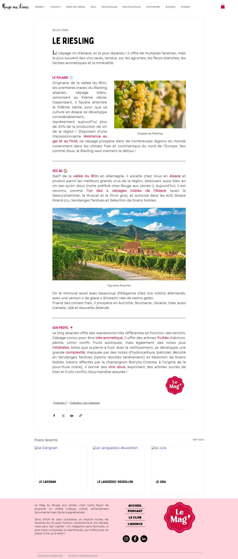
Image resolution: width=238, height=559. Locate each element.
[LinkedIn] (143, 538)
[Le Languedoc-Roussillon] (119, 461)
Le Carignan (47, 482)
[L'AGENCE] (135, 524)
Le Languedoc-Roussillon (115, 482)
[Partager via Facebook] (54, 415)
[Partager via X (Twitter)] (63, 415)
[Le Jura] (178, 461)
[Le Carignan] (61, 461)
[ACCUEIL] (135, 505)
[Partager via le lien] (80, 415)
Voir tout (198, 439)
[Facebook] (135, 538)
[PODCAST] (135, 511)
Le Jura (161, 482)
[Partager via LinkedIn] (72, 415)
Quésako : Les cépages (85, 403)
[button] (223, 6)
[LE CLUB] (135, 517)
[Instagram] (126, 538)
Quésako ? (60, 403)
